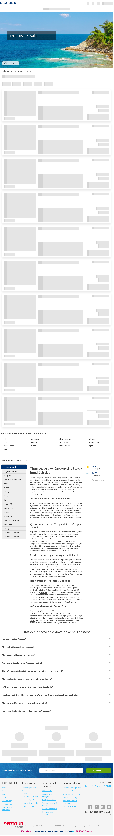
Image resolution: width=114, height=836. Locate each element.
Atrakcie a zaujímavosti (12, 480)
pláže (62, 618)
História (6, 500)
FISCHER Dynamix (28, 806)
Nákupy (6, 528)
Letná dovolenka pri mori (72, 788)
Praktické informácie (11, 520)
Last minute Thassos (11, 533)
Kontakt (5, 788)
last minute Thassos (45, 623)
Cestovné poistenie (29, 788)
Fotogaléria (8, 475)
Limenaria (54, 613)
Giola (52, 602)
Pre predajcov (7, 804)
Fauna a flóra (8, 504)
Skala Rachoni (64, 613)
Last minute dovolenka (71, 791)
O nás (4, 797)
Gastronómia (8, 508)
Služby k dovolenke (49, 800)
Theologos (62, 562)
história (32, 620)
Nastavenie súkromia (30, 796)
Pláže (6, 484)
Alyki (65, 546)
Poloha (6, 488)
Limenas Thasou (71, 534)
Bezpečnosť (8, 516)
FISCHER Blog (7, 801)
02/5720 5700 (100, 785)
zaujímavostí (64, 560)
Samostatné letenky (70, 806)
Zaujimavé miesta (10, 471)
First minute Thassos (11, 537)
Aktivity (6, 492)
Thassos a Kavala (10, 467)
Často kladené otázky (30, 803)
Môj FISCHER (47, 791)
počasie (74, 618)
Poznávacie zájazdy (70, 797)
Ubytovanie (8, 524)
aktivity (60, 590)
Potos (73, 613)
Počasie (6, 496)
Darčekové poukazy (29, 800)
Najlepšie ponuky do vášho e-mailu (17, 770)
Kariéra (4, 794)
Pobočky (5, 791)
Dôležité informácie (49, 809)
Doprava (7, 512)
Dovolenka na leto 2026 (71, 794)
